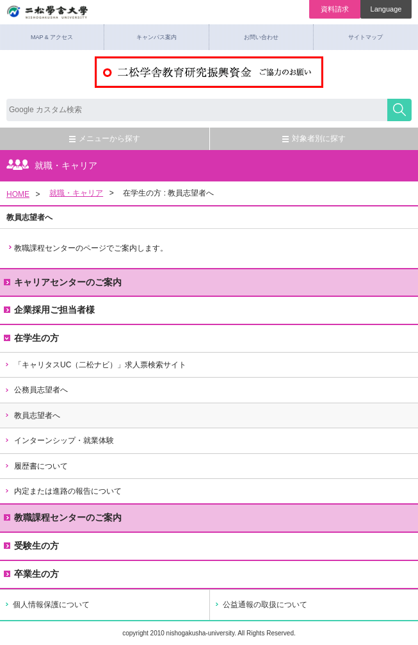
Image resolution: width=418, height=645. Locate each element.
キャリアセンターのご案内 (63, 282)
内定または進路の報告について (63, 491)
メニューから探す (104, 138)
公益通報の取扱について (265, 604)
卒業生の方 (36, 574)
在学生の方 (31, 338)
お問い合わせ (261, 37)
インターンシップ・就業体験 (59, 440)
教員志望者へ (32, 415)
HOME (17, 194)
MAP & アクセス (52, 37)
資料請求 (335, 9)
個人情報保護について (51, 604)
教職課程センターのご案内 (63, 517)
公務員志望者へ (36, 389)
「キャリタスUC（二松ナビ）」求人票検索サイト (95, 364)
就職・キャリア (76, 192)
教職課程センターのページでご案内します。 (91, 248)
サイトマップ (365, 37)
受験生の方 (36, 545)
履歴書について (36, 466)
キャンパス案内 (156, 37)
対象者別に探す (314, 138)
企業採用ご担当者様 (49, 310)
